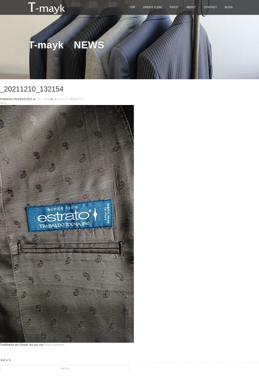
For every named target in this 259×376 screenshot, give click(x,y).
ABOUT (191, 7)
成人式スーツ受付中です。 (70, 99)
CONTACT (210, 7)
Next (4, 103)
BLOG (229, 7)
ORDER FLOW (152, 7)
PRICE (174, 7)
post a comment (54, 344)
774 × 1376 (43, 99)
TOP (132, 7)
